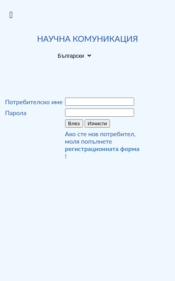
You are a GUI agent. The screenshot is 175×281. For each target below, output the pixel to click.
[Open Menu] (11, 14)
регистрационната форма (102, 148)
